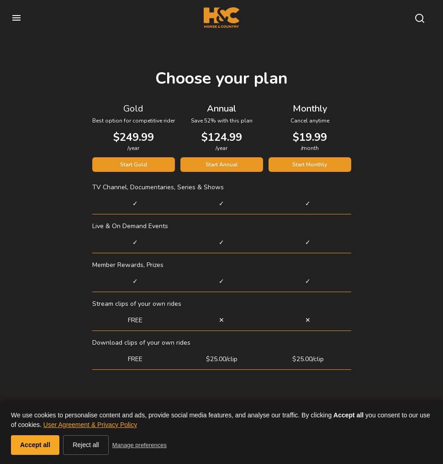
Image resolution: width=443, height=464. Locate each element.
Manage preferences (139, 445)
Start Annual (222, 164)
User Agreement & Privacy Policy (90, 424)
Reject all (86, 444)
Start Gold (133, 164)
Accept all (35, 444)
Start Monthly (309, 164)
